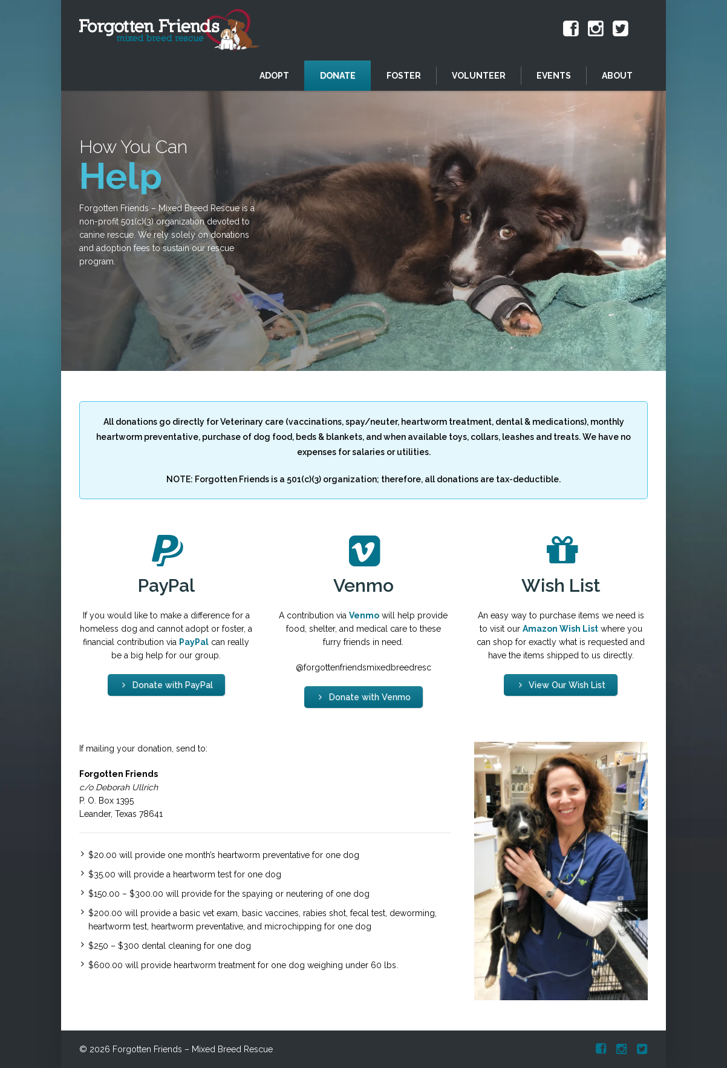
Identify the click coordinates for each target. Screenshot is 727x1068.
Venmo (364, 615)
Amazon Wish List (560, 629)
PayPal (194, 642)
